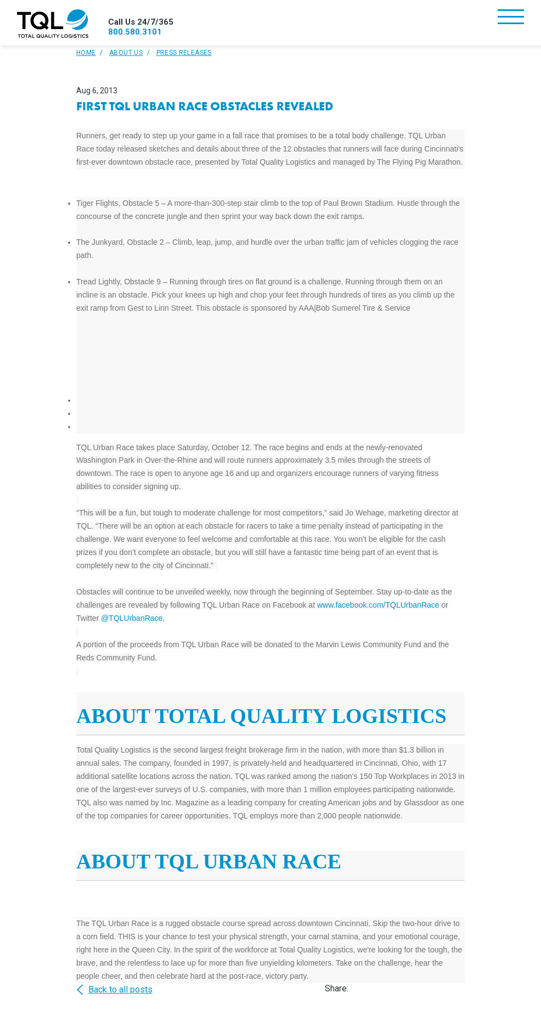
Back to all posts (114, 990)
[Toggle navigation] (511, 17)
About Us (126, 53)
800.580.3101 (135, 32)
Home (85, 53)
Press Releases (184, 53)
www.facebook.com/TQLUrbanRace (378, 605)
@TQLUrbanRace (131, 618)
